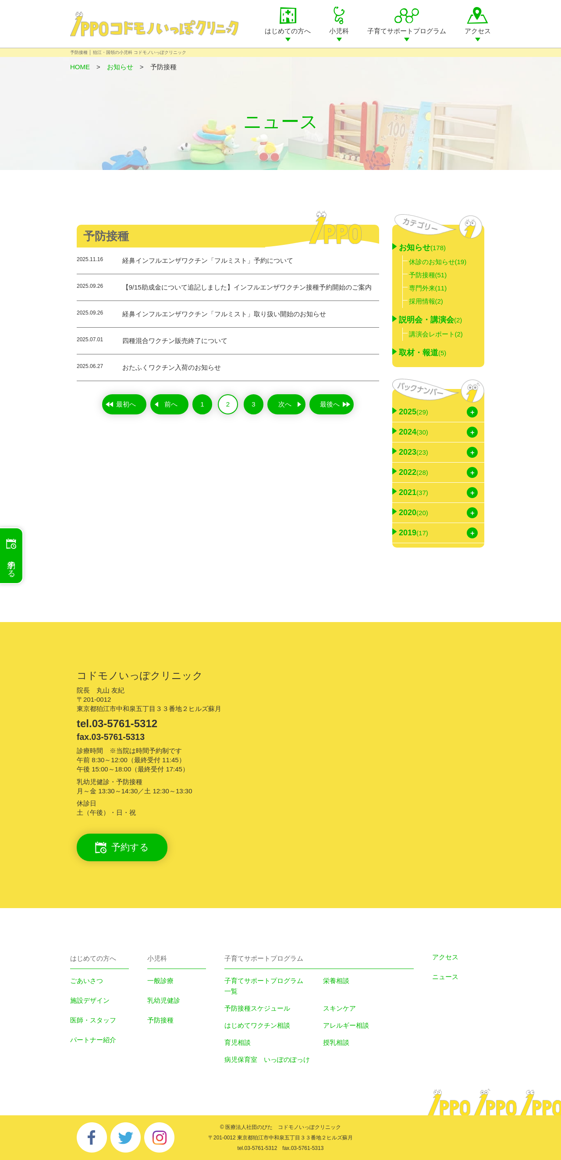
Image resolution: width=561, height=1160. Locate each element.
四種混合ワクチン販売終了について (174, 340)
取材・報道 (422, 352)
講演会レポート (436, 334)
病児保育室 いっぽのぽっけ (267, 1059)
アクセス (478, 31)
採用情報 (426, 301)
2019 (413, 532)
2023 (413, 452)
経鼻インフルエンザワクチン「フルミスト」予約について (207, 260)
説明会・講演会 (430, 319)
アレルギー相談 (346, 1025)
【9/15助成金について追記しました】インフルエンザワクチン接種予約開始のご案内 (247, 287)
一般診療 (160, 980)
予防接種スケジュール (257, 1008)
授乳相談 (336, 1042)
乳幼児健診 (163, 1000)
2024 (413, 432)
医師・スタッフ (93, 1020)
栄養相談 (336, 980)
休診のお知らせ (438, 261)
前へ (171, 404)
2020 (413, 512)
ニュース (445, 976)
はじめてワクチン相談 (257, 1025)
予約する (122, 847)
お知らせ (422, 247)
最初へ (126, 404)
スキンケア (339, 1008)
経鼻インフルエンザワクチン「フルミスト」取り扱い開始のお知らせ (224, 314)
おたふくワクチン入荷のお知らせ (171, 367)
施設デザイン (90, 1000)
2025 (413, 411)
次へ (284, 404)
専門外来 (428, 288)
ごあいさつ (86, 980)
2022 (413, 472)
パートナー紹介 (93, 1039)
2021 (413, 492)
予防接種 (428, 275)
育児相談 (237, 1042)
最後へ (330, 404)
